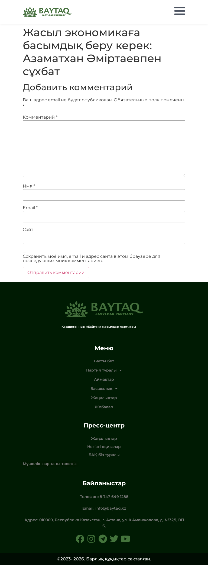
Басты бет (104, 361)
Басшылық (104, 388)
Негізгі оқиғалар (104, 446)
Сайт (28, 230)
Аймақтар (104, 379)
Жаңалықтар (104, 397)
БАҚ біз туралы (104, 454)
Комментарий (40, 117)
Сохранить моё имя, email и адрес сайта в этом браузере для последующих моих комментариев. (91, 258)
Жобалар (104, 406)
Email (30, 208)
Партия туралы (104, 370)
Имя (29, 186)
